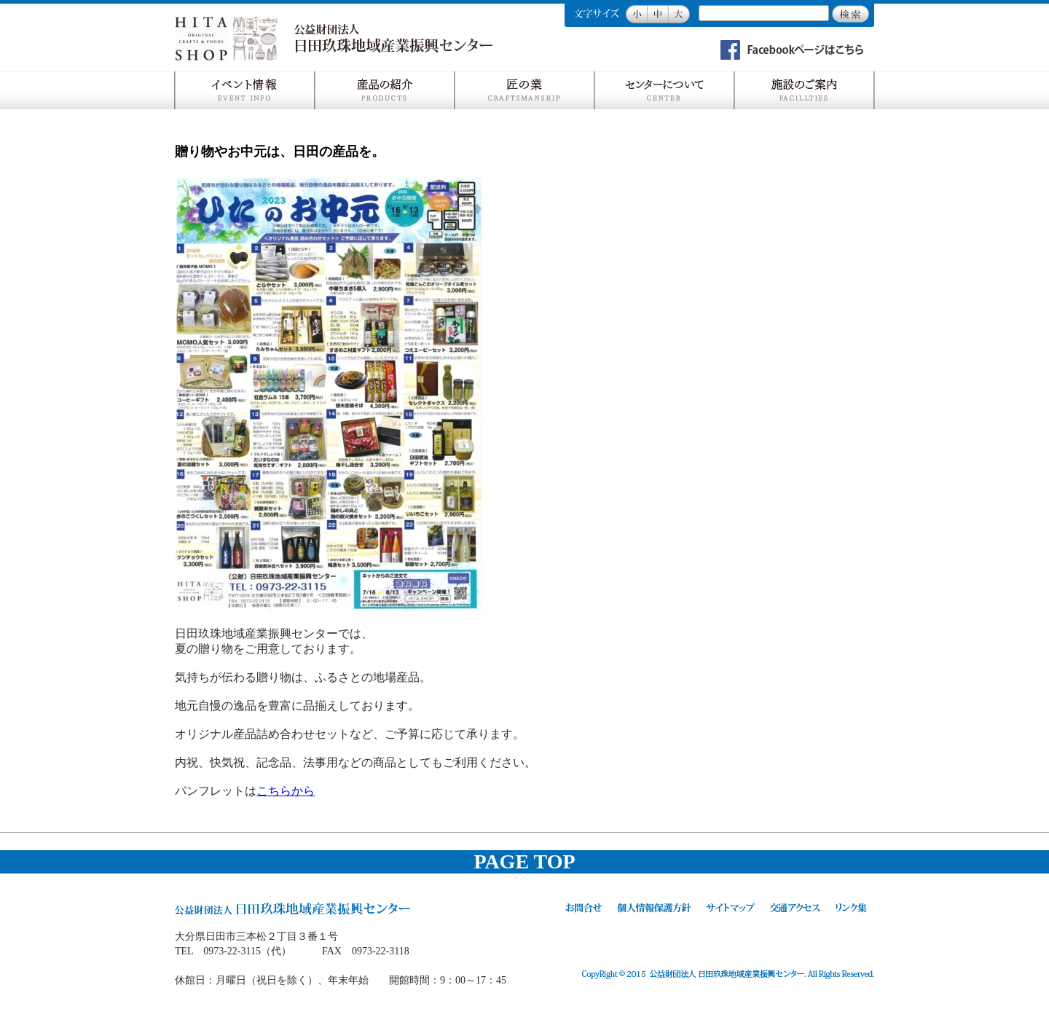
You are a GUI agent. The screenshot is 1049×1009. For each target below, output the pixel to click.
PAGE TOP (524, 861)
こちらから (285, 791)
